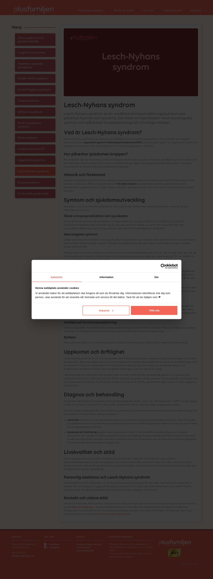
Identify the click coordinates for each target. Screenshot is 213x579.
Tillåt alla (154, 310)
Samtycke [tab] (57, 276)
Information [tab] (106, 276)
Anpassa (106, 310)
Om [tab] (156, 276)
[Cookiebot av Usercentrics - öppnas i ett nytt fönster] (163, 266)
